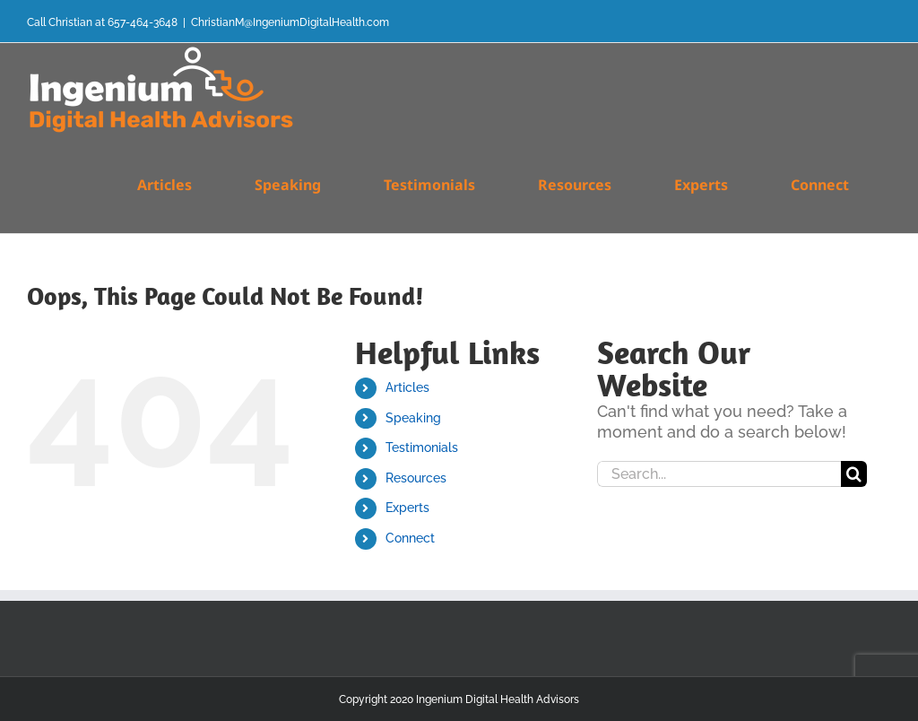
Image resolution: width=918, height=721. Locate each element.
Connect (410, 538)
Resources (415, 478)
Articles (407, 387)
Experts (407, 507)
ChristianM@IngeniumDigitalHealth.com (290, 22)
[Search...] (719, 474)
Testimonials (421, 447)
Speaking (413, 418)
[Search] (854, 474)
